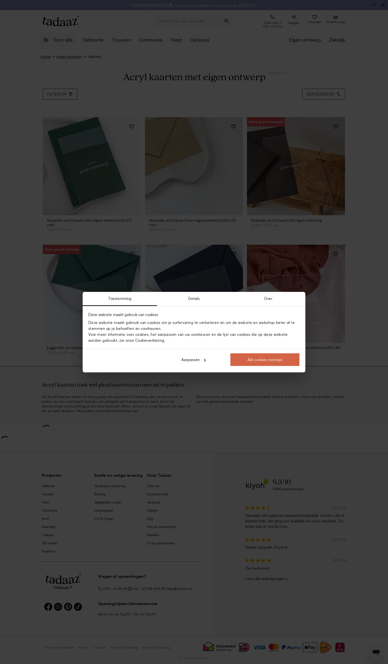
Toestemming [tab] (119, 298)
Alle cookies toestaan (264, 359)
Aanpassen (193, 359)
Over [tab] (268, 298)
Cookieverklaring (149, 340)
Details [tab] (194, 298)
